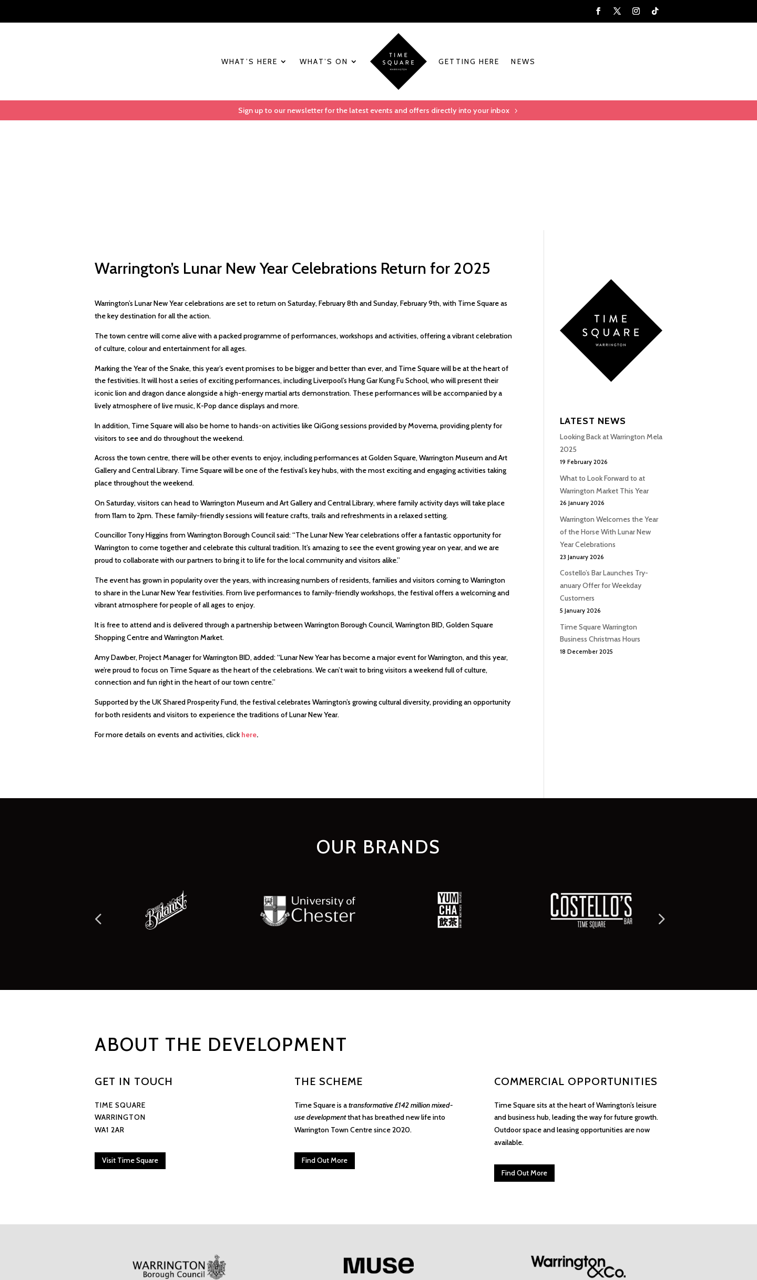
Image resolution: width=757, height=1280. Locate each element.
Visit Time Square (130, 1051)
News (523, 61)
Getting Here (468, 61)
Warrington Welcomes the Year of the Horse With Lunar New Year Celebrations (609, 423)
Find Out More (324, 1051)
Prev (97, 805)
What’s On (324, 61)
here (249, 626)
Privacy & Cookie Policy (199, 1225)
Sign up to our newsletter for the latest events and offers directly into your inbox (373, 111)
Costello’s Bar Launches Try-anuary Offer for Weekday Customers (604, 477)
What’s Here (249, 61)
